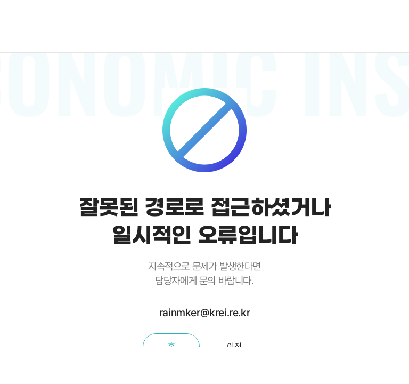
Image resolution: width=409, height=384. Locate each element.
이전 (234, 346)
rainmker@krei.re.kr (204, 312)
